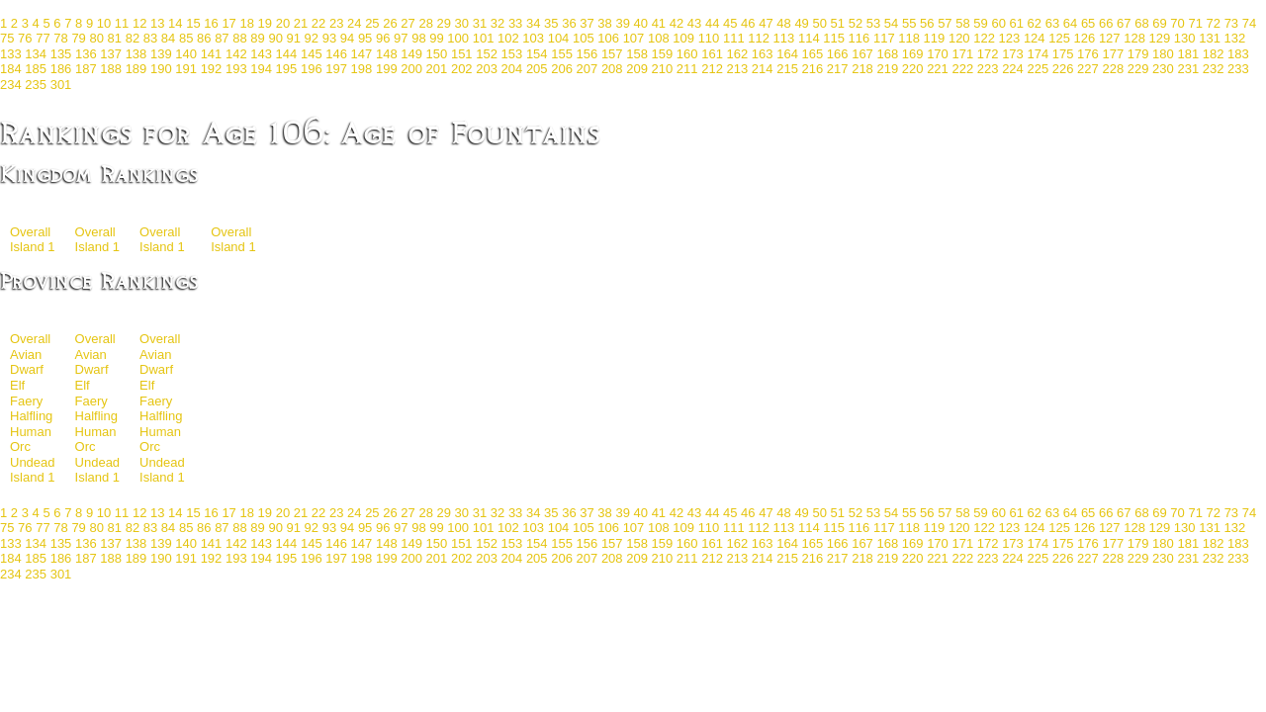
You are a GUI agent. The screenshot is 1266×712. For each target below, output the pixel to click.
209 (637, 68)
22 (318, 23)
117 (884, 38)
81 (115, 38)
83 (150, 38)
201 (437, 68)
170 (938, 53)
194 (261, 68)
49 (801, 23)
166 (838, 53)
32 (497, 23)
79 (78, 38)
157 (612, 53)
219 (887, 68)
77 (42, 38)
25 (372, 23)
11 (122, 23)
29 (444, 23)
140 (186, 53)
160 (687, 53)
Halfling (31, 415)
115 (834, 38)
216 (813, 68)
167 (862, 53)
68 (1141, 23)
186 (61, 68)
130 (1185, 38)
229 (1138, 68)
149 (411, 53)
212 (712, 68)
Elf (17, 385)
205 (537, 68)
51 (838, 23)
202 (462, 68)
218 (862, 68)
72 (1214, 23)
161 (712, 53)
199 (387, 68)
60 (998, 23)
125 (1059, 38)
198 (362, 68)
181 (1188, 53)
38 (604, 23)
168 (887, 53)
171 (962, 53)
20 (283, 23)
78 (60, 38)
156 (587, 53)
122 (984, 38)
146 (336, 53)
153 (512, 53)
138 (136, 53)
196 (311, 68)
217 (838, 68)
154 (537, 53)
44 (712, 23)
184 (11, 68)
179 (1138, 53)
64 (1070, 23)
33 (515, 23)
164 (787, 53)
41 (659, 23)
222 (962, 68)
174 (1037, 53)
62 (1034, 23)
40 (641, 23)
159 (663, 53)
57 (944, 23)
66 (1106, 23)
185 (35, 68)
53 (873, 23)
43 (694, 23)
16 (211, 23)
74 (1249, 23)
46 (748, 23)
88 (239, 38)
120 (959, 38)
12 (139, 23)
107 (634, 38)
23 (336, 23)
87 (221, 38)
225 (1037, 68)
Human (30, 431)
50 (819, 23)
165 (813, 53)
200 (411, 68)
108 (659, 38)
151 (462, 53)
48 (783, 23)
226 (1063, 68)
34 (533, 23)
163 (762, 53)
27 (407, 23)
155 (562, 53)
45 (730, 23)
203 (486, 68)
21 (301, 23)
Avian (26, 354)
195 (287, 68)
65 (1088, 23)
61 (1017, 23)
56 (927, 23)
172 (988, 53)
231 (1188, 68)
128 (1134, 38)
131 (1210, 38)
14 (175, 23)
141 (212, 53)
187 (86, 68)
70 (1177, 23)
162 (738, 53)
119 (935, 38)
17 (228, 23)
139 (161, 53)
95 (365, 38)
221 (938, 68)
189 (136, 68)
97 (400, 38)
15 (193, 23)
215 (787, 68)
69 (1159, 23)
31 (480, 23)
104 (559, 38)
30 (462, 23)
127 (1110, 38)
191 (186, 68)
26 (390, 23)
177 (1113, 53)
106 (608, 38)
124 (1034, 38)
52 (855, 23)
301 (61, 84)
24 (354, 23)
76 (25, 38)
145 (311, 53)
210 (663, 68)
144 (287, 53)
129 (1160, 38)
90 (275, 38)
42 (676, 23)
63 (1052, 23)
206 (562, 68)
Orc (20, 446)
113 (784, 38)
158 (637, 53)
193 (236, 68)
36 (569, 23)
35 (551, 23)
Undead (32, 462)
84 (168, 38)
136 (86, 53)
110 (709, 38)
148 (387, 53)
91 (294, 38)
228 (1113, 68)
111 (734, 38)
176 (1088, 53)
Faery (26, 401)
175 (1063, 53)
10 (104, 23)
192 (212, 68)
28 (425, 23)
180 (1163, 53)
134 (35, 53)
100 (458, 38)
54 (891, 23)
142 (236, 53)
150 (437, 53)
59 (980, 23)
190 (161, 68)
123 (1010, 38)
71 (1195, 23)
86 (204, 38)
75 (7, 38)
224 (1013, 68)
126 (1085, 38)
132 (1235, 38)
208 (612, 68)
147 (362, 53)
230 (1163, 68)
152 (486, 53)
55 (909, 23)
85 (186, 38)
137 (111, 53)
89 (257, 38)
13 (157, 23)
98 (418, 38)
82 (132, 38)
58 (962, 23)
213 (738, 68)
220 (913, 68)
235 (35, 84)
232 (1213, 68)
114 (809, 38)
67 (1123, 23)
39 (622, 23)
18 (246, 23)
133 (11, 53)
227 (1088, 68)
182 (1213, 53)
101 (484, 38)
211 (687, 68)
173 (1013, 53)
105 (583, 38)
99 (436, 38)
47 (765, 23)
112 (758, 38)
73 (1231, 23)
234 (11, 84)
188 (111, 68)
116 (859, 38)
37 (586, 23)
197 (336, 68)
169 (913, 53)
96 (383, 38)
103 (533, 38)
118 (909, 38)
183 (1238, 53)
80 (96, 38)
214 (762, 68)
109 (683, 38)
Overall (30, 231)
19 (265, 23)
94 (347, 38)
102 (508, 38)
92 (311, 38)
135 (61, 53)
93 (329, 38)
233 (1238, 68)
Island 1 (32, 246)
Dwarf (27, 369)
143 (261, 53)
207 (587, 68)
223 (988, 68)
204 (512, 68)
